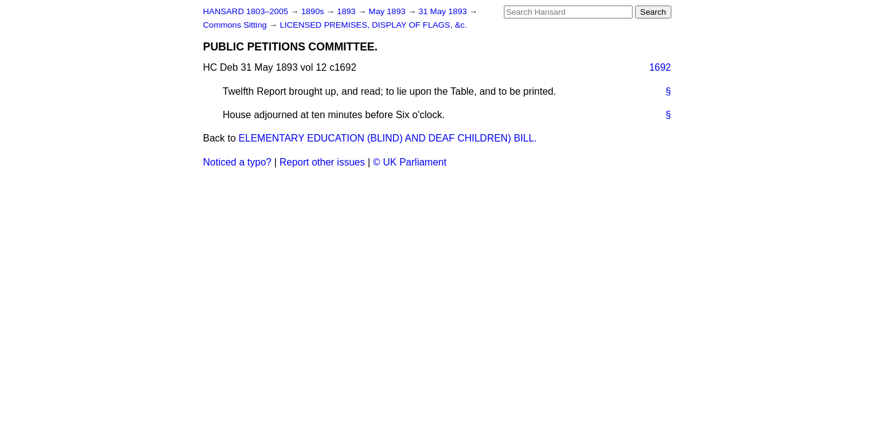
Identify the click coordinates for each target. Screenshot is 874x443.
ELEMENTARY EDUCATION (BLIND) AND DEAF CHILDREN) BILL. (387, 138)
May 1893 (388, 11)
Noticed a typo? (237, 162)
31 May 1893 (443, 11)
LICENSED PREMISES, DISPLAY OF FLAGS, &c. (373, 25)
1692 (660, 67)
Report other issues (322, 162)
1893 (347, 11)
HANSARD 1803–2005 (245, 11)
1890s (313, 11)
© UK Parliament (410, 162)
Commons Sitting (236, 25)
